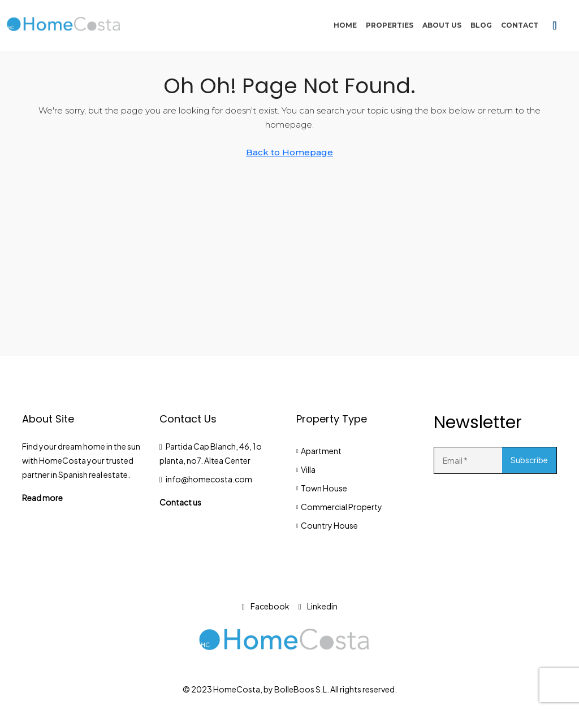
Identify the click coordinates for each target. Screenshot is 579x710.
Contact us (180, 502)
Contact (519, 25)
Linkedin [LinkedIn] (318, 606)
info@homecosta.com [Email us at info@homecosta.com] (209, 479)
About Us (441, 25)
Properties (389, 25)
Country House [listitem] (327, 525)
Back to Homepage (289, 152)
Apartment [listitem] (319, 451)
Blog (481, 25)
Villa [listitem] (306, 469)
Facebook (265, 606)
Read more (42, 498)
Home (345, 25)
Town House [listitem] (321, 488)
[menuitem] (555, 25)
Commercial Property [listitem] (339, 507)
